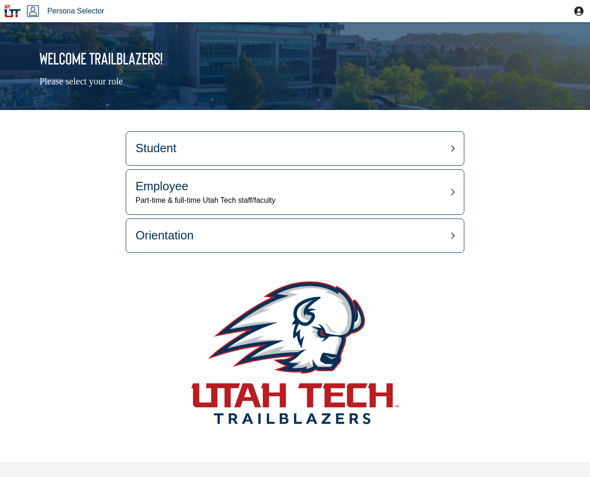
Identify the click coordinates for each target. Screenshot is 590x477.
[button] (579, 11)
